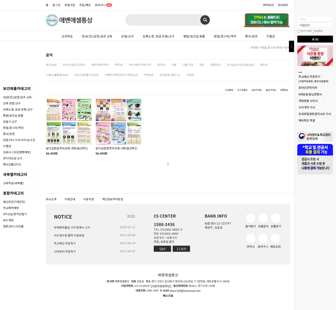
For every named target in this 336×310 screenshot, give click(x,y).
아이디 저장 (304, 30)
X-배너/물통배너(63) (57, 75)
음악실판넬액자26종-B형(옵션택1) (67, 148)
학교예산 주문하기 (313, 78)
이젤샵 (270, 36)
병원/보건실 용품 (194, 36)
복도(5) (264, 65)
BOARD (283, 5)
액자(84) (148, 75)
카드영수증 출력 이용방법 (69, 235)
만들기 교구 (10, 121)
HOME (254, 47)
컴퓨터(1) (215, 65)
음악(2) (161, 65)
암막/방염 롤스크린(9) (87, 75)
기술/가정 (187, 65)
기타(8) (190, 75)
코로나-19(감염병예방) (17, 152)
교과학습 (67, 36)
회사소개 (51, 199)
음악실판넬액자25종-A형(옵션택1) (116, 148)
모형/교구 (127, 36)
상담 (201, 65)
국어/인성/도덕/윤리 (74, 65)
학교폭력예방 (11, 208)
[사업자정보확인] (161, 286)
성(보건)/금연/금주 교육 (96, 36)
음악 (287, 47)
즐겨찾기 (250, 220)
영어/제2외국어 (100, 65)
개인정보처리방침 (112, 199)
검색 (205, 20)
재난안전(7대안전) (14, 202)
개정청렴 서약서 (308, 101)
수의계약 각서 (307, 107)
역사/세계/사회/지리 (140, 65)
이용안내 (70, 199)
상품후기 (276, 220)
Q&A (162, 249)
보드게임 (8, 220)
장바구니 (102, 5)
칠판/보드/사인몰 (13, 226)
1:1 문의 (181, 249)
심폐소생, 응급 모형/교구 (159, 36)
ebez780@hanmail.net (185, 291)
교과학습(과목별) (13, 183)
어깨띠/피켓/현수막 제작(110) (121, 75)
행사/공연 (251, 36)
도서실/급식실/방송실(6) (240, 65)
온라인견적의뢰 (308, 88)
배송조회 (275, 241)
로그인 (56, 5)
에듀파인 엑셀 (307, 120)
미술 (173, 65)
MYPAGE (268, 5)
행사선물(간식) (12, 164)
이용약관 (88, 199)
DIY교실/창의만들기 (15, 214)
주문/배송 (85, 5)
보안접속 (317, 30)
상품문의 (263, 220)
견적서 (250, 241)
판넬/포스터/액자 (225, 36)
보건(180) (51, 65)
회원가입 (70, 5)
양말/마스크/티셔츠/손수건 (19, 140)
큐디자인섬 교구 (12, 158)
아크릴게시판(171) (169, 75)
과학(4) (119, 65)
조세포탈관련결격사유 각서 (315, 114)
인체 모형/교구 (12, 103)
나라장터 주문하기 (65, 251)
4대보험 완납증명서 (310, 94)
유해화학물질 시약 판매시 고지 (72, 227)
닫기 (291, 46)
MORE (131, 216)
